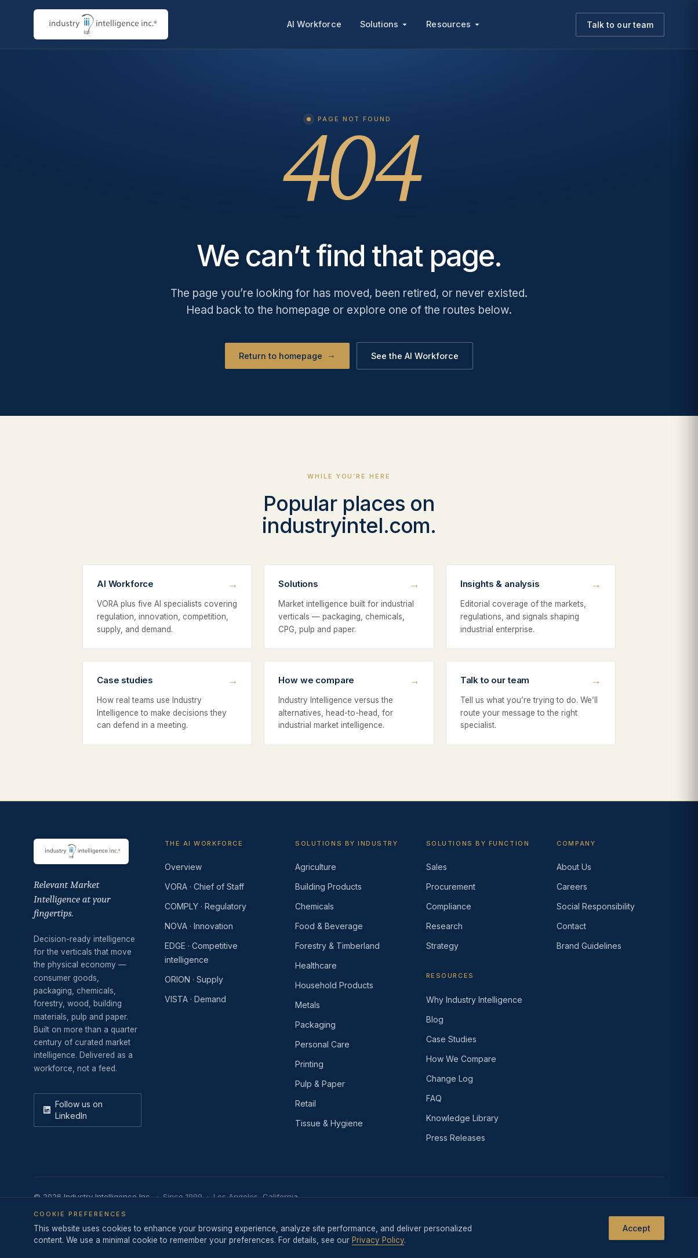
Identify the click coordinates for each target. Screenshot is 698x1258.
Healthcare (316, 965)
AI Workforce (314, 24)
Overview (183, 867)
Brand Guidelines (589, 946)
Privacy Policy (59, 1214)
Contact (571, 926)
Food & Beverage (329, 926)
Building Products (328, 886)
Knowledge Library (462, 1118)
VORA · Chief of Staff (204, 886)
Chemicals (314, 906)
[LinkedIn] (87, 1110)
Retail (305, 1103)
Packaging (315, 1024)
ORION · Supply (194, 979)
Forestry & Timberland (337, 946)
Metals (307, 1005)
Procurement (450, 886)
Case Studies (451, 1039)
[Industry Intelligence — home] (101, 24)
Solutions (384, 24)
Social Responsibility (596, 906)
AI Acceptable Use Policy (347, 1214)
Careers (572, 886)
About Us (574, 867)
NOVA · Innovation (199, 926)
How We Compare (461, 1059)
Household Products (334, 985)
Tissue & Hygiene (329, 1123)
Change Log (449, 1078)
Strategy (442, 946)
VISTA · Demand (195, 999)
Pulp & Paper (320, 1084)
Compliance (448, 906)
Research (444, 926)
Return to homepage (287, 356)
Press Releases (455, 1138)
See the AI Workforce (415, 356)
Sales (436, 867)
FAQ (434, 1098)
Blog (434, 1019)
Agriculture (315, 867)
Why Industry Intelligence (474, 1000)
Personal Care (322, 1044)
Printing (309, 1064)
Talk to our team (620, 25)
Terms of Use (121, 1214)
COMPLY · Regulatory (205, 906)
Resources (453, 24)
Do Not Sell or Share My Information (224, 1214)
